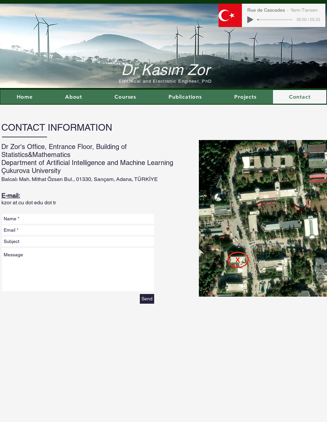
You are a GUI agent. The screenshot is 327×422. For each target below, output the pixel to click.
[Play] (250, 19)
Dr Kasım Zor (165, 69)
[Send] (147, 299)
